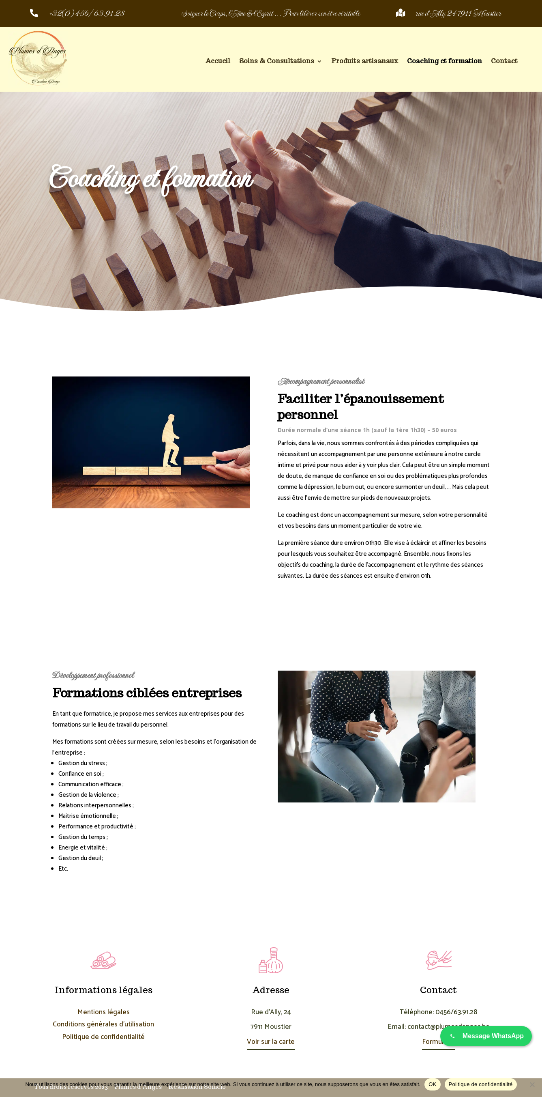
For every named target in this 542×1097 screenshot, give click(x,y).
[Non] (532, 1084)
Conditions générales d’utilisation (103, 1024)
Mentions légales (103, 1012)
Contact (504, 61)
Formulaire (438, 1042)
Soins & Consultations (276, 61)
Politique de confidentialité (103, 1037)
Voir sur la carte (271, 1042)
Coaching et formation (444, 61)
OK (432, 1084)
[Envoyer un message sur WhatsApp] (486, 1036)
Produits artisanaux (364, 61)
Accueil (217, 61)
